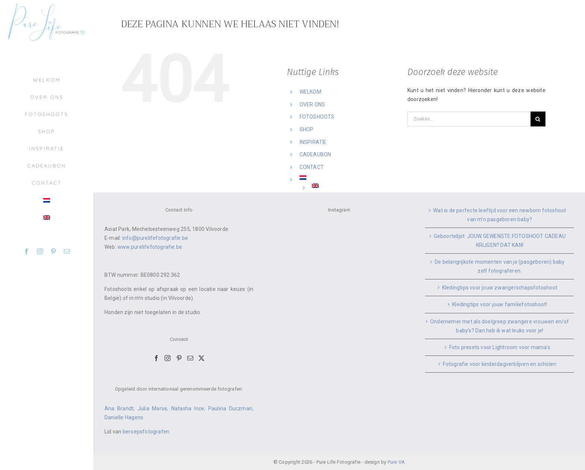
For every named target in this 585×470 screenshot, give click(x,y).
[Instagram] (168, 358)
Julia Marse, (154, 408)
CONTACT (312, 167)
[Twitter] (201, 358)
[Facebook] (156, 358)
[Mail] (190, 358)
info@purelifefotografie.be (155, 238)
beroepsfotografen (146, 432)
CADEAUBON (315, 154)
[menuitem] (46, 200)
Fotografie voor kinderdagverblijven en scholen (499, 364)
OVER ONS (312, 104)
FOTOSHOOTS (317, 117)
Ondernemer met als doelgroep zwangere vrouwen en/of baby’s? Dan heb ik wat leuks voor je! (499, 326)
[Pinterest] (179, 358)
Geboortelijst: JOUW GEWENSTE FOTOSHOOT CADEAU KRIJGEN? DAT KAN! (500, 240)
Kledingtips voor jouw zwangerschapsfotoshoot (499, 288)
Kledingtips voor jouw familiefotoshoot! (499, 304)
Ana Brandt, (121, 408)
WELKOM (310, 92)
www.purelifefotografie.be (150, 247)
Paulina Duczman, (230, 408)
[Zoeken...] (469, 119)
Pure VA (396, 462)
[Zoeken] (538, 119)
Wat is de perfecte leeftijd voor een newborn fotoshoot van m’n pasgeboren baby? (499, 214)
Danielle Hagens (123, 417)
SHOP (307, 129)
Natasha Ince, (189, 408)
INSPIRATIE (313, 142)
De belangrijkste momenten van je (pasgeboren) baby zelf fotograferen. (500, 266)
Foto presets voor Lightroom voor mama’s (499, 347)
